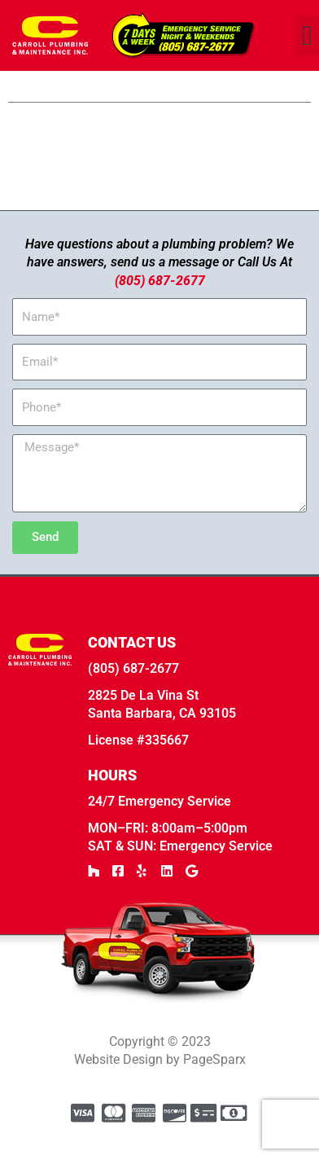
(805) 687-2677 (160, 308)
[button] (307, 35)
